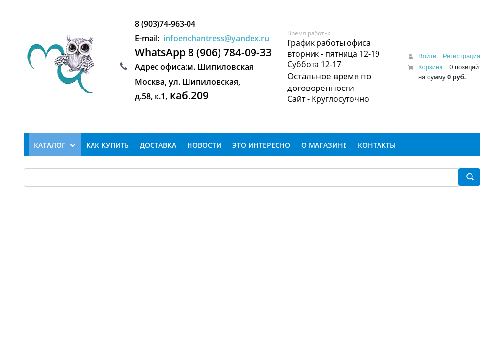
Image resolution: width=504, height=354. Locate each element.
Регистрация (461, 55)
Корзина (430, 67)
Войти (427, 55)
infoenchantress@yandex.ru (216, 38)
